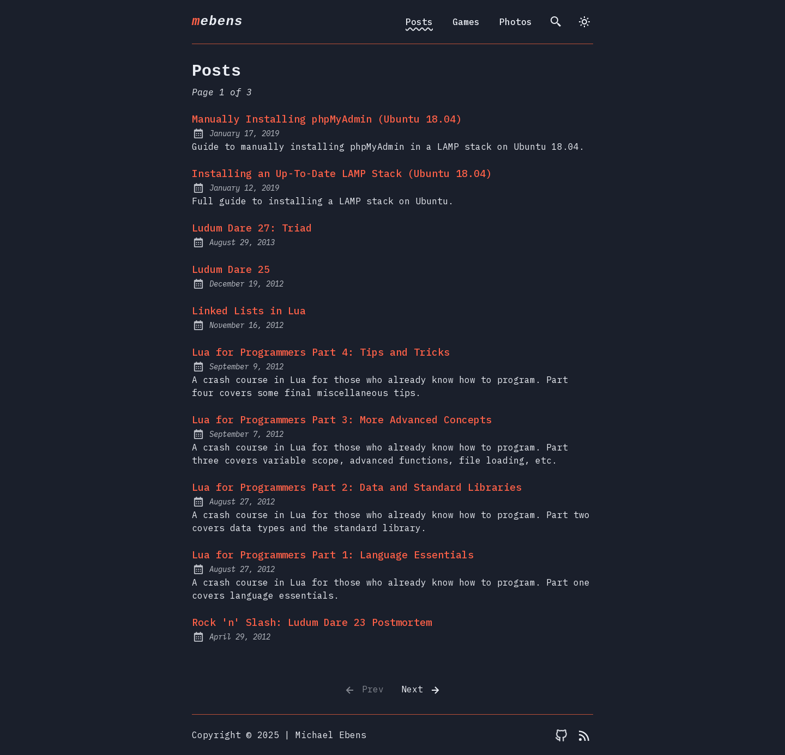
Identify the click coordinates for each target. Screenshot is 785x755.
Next (421, 690)
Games (466, 21)
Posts (419, 21)
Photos (515, 21)
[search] (556, 22)
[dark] (584, 22)
